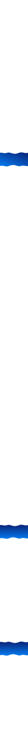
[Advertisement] (14, 69)
